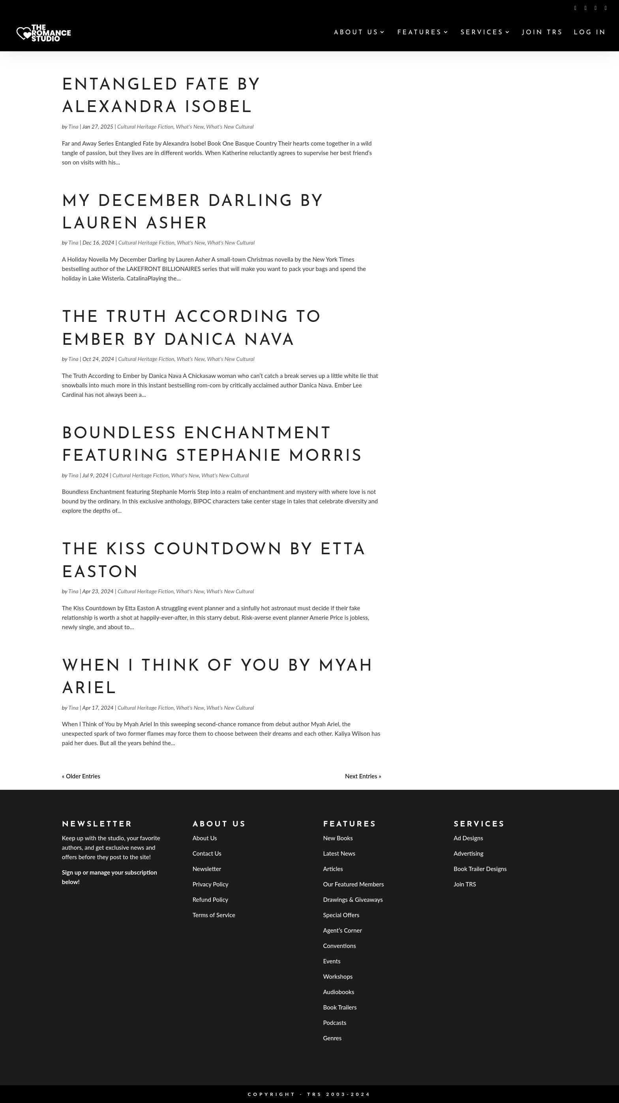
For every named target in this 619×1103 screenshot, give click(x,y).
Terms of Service (214, 914)
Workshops (338, 976)
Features (419, 33)
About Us (356, 33)
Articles (333, 868)
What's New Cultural (229, 126)
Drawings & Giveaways (353, 899)
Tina (73, 126)
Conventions (339, 945)
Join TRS (542, 33)
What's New (190, 126)
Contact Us (207, 853)
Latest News (339, 853)
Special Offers (341, 914)
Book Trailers (339, 1007)
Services (481, 33)
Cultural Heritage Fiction (145, 126)
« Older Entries (81, 776)
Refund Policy (211, 899)
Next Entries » (363, 776)
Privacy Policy (211, 884)
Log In (590, 33)
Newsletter (207, 868)
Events (331, 961)
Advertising (468, 853)
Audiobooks (338, 991)
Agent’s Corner (342, 930)
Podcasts (334, 1022)
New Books (338, 837)
